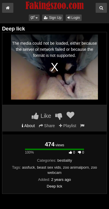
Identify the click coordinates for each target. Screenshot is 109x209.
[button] (34, 18)
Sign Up (52, 18)
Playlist (67, 125)
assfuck (28, 167)
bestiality (64, 160)
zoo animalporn (76, 167)
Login (73, 18)
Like (41, 116)
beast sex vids (49, 167)
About (28, 125)
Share (47, 125)
